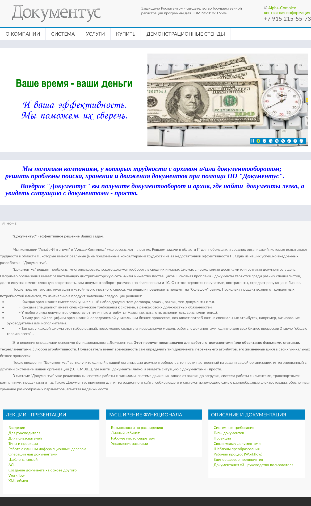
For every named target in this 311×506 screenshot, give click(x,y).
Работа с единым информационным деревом (47, 448)
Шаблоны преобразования (237, 448)
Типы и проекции (23, 443)
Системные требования (234, 427)
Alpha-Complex (282, 7)
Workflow (17, 475)
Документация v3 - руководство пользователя (253, 464)
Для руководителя (24, 432)
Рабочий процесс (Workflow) (238, 454)
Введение (17, 427)
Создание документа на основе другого (43, 470)
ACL (12, 464)
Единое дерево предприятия (238, 459)
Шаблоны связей (23, 459)
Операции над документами (33, 454)
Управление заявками (129, 443)
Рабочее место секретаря (133, 438)
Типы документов (229, 432)
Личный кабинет (125, 432)
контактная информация (287, 12)
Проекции (222, 438)
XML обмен (18, 480)
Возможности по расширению (137, 427)
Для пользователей (25, 438)
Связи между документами (237, 443)
